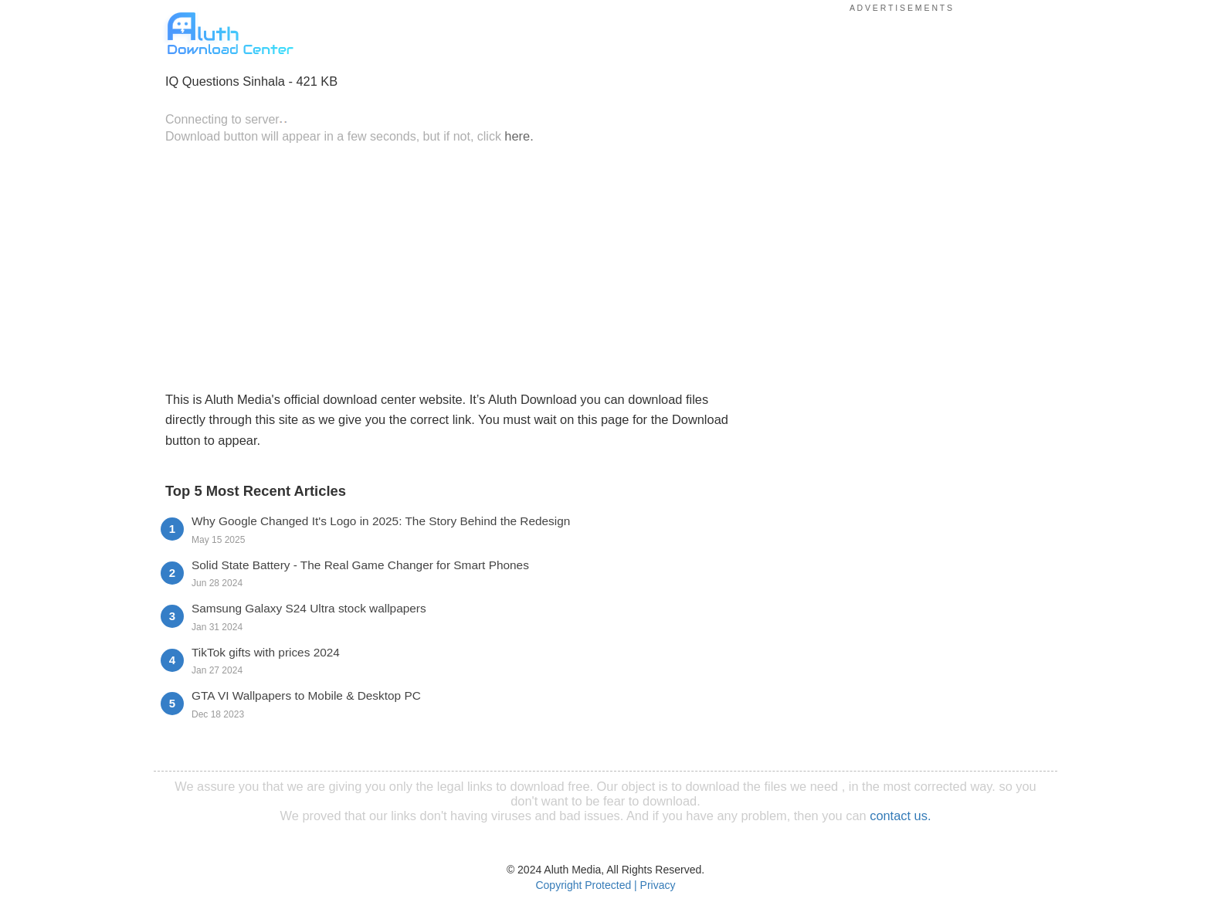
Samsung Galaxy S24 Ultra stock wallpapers (309, 608)
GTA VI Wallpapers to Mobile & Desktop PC (306, 695)
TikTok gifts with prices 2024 (266, 652)
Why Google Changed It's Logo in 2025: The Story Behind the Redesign (381, 520)
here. (518, 136)
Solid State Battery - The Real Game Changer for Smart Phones (360, 565)
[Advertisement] (455, 266)
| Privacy (654, 885)
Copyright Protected (583, 885)
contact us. (900, 816)
